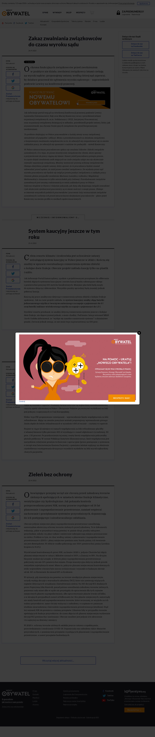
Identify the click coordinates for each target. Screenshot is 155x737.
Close (139, 333)
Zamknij (22, 401)
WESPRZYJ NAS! (121, 398)
